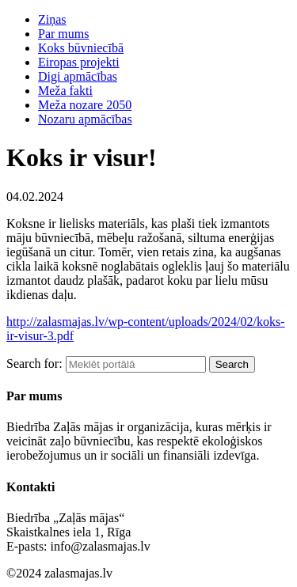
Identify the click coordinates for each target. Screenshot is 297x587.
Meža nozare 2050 (84, 105)
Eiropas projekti (79, 62)
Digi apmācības (77, 76)
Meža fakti (65, 90)
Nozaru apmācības (85, 119)
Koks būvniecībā (81, 48)
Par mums (63, 33)
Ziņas (52, 19)
